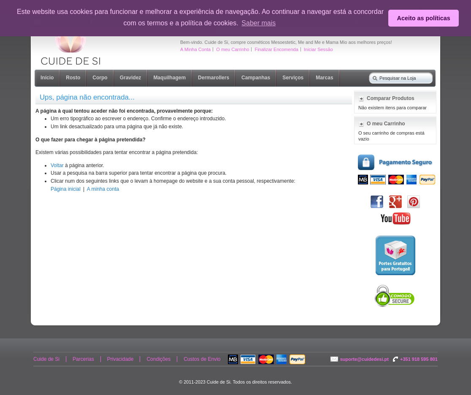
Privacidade (120, 359)
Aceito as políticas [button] (423, 18)
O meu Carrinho (232, 49)
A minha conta (103, 189)
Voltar (57, 165)
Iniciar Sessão (318, 49)
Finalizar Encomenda (276, 49)
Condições (158, 359)
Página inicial (66, 189)
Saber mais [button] (258, 23)
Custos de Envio (202, 359)
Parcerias (83, 359)
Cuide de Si (46, 359)
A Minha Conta (195, 49)
